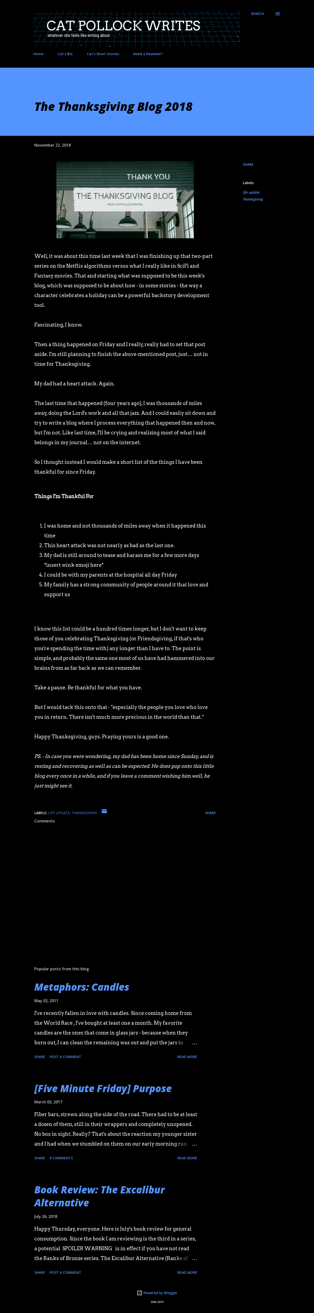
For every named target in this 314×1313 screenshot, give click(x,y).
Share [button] (248, 164)
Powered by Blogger (157, 1292)
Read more (187, 1056)
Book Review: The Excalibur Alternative (99, 1196)
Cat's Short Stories (103, 53)
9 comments (61, 1158)
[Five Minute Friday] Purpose (103, 1088)
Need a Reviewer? (148, 53)
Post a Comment (65, 1056)
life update (251, 192)
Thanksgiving (253, 199)
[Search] (257, 14)
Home (38, 53)
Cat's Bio (65, 53)
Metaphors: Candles (81, 987)
